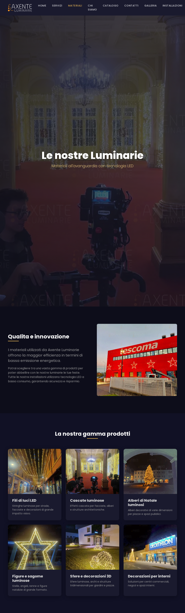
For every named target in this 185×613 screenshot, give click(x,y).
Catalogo (111, 5)
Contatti (131, 5)
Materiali (75, 5)
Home (42, 5)
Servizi (57, 5)
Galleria (150, 5)
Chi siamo (92, 7)
